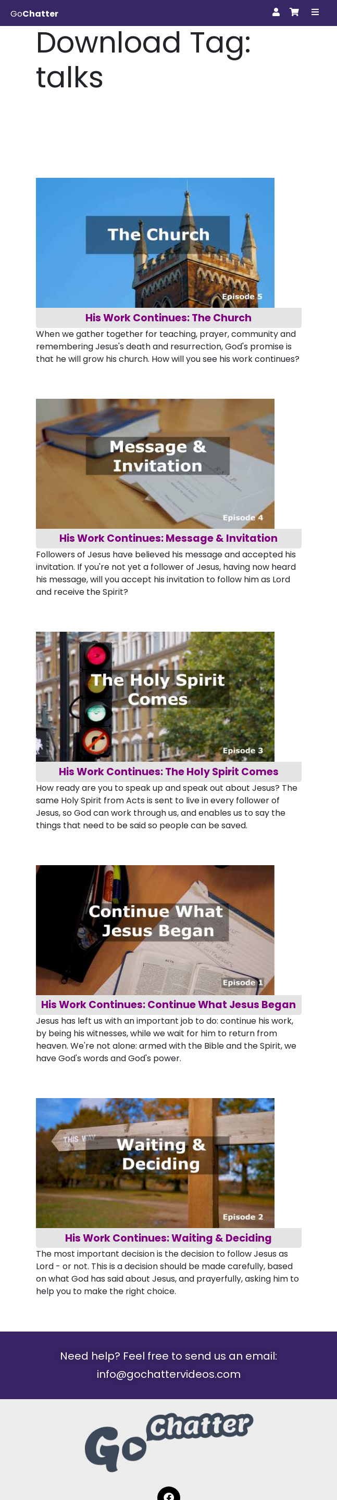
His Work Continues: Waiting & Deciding (168, 1238)
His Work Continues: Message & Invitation (168, 538)
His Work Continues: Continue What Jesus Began (168, 1005)
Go (34, 14)
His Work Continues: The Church (168, 318)
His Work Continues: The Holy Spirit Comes (169, 772)
